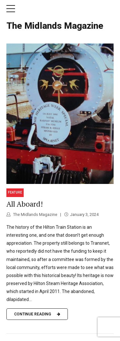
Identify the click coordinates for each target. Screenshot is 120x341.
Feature (15, 192)
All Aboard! (24, 204)
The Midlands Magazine (54, 25)
